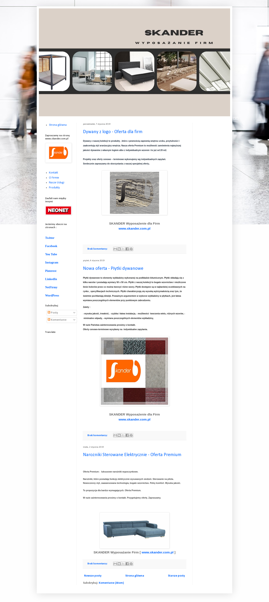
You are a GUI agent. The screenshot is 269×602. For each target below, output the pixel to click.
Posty (53, 312)
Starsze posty (176, 575)
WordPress (52, 295)
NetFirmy (51, 287)
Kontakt (53, 172)
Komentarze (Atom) (111, 583)
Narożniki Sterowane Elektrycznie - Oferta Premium (132, 454)
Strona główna (134, 575)
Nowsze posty (93, 575)
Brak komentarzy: (97, 249)
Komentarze (57, 320)
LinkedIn (51, 279)
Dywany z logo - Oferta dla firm (112, 132)
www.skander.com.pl (134, 228)
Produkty (54, 187)
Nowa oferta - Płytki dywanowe (113, 268)
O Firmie (54, 177)
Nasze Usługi (57, 182)
